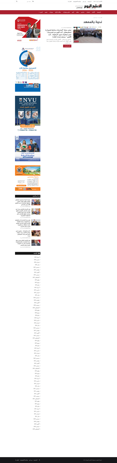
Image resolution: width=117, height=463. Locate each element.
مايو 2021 (37, 406)
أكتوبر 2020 (36, 424)
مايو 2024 (37, 315)
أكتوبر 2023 (36, 333)
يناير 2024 (37, 325)
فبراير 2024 (36, 323)
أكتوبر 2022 (36, 363)
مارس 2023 (36, 350)
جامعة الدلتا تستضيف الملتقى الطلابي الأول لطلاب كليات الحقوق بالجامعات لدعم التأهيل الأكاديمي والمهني (22, 202)
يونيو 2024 (37, 312)
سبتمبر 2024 (36, 305)
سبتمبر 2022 (36, 365)
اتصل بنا (70, 1)
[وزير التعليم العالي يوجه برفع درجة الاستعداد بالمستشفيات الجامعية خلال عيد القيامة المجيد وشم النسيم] (35, 243)
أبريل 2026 (36, 257)
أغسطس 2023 (36, 338)
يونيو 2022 (37, 373)
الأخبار (93, 12)
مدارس (82, 12)
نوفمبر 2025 (36, 269)
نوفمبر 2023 (36, 330)
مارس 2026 (36, 259)
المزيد (41, 12)
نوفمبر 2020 (36, 421)
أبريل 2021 (36, 408)
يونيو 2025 (37, 282)
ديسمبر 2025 (36, 267)
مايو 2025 (37, 285)
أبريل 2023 (36, 348)
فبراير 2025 (36, 292)
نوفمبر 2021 (36, 391)
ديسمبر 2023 (36, 328)
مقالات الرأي (58, 12)
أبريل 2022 (36, 378)
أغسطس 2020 (36, 429)
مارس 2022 (36, 381)
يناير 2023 (37, 355)
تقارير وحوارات (66, 12)
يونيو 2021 (37, 403)
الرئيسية (89, 1)
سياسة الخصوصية (77, 1)
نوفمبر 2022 (36, 360)
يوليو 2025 (37, 280)
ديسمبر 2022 (36, 358)
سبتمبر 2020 (36, 426)
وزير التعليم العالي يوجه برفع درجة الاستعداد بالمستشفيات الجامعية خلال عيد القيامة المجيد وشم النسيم (23, 243)
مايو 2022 (37, 376)
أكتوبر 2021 (36, 393)
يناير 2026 (37, 264)
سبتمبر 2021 (36, 396)
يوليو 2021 (37, 401)
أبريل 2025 (36, 287)
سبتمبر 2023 (36, 335)
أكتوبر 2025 (36, 272)
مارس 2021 (36, 411)
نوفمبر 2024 (36, 300)
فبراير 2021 (36, 413)
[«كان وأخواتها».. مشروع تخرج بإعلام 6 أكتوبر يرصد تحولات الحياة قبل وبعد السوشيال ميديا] (35, 233)
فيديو (46, 12)
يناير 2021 (37, 416)
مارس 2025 (36, 290)
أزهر (73, 12)
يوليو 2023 (37, 340)
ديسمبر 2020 (36, 419)
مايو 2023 (37, 345)
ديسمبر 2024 (36, 297)
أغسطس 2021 (36, 398)
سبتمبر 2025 (36, 274)
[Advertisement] (58, 441)
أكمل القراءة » (67, 46)
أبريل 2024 (36, 317)
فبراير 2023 (36, 353)
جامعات (88, 12)
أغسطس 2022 (36, 368)
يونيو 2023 (37, 343)
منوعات (51, 12)
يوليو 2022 (37, 371)
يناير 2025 (37, 295)
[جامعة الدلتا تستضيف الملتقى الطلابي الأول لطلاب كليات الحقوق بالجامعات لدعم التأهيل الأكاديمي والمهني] (35, 202)
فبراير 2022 (36, 383)
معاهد (77, 12)
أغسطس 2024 (36, 307)
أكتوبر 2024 (36, 302)
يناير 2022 (37, 386)
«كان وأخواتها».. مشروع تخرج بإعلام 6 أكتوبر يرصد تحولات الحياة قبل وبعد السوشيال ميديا (23, 233)
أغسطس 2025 (36, 277)
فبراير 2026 (36, 262)
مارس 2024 (36, 320)
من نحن (84, 1)
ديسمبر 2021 (36, 388)
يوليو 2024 (37, 310)
